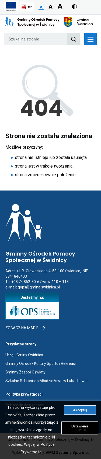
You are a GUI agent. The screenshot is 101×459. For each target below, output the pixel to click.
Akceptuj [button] (80, 410)
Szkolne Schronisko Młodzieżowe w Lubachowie (46, 381)
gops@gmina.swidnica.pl (39, 287)
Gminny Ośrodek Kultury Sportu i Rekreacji (40, 363)
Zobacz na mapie (25, 328)
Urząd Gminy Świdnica (24, 355)
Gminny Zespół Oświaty (25, 372)
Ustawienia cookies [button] (80, 428)
